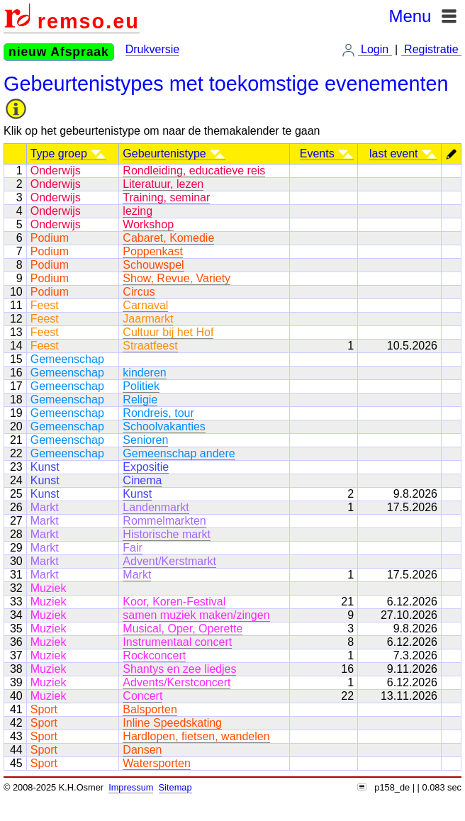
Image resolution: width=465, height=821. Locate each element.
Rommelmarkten (164, 521)
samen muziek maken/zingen (196, 615)
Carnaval (145, 305)
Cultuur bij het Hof (168, 332)
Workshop (148, 224)
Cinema (142, 480)
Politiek (141, 386)
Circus (139, 292)
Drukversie (152, 49)
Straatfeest (150, 346)
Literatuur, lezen (163, 184)
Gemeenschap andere (179, 453)
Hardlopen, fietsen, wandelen (196, 736)
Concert (142, 696)
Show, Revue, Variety (176, 278)
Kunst (137, 494)
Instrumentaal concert (177, 642)
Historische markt (167, 534)
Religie (140, 399)
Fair (132, 548)
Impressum (130, 787)
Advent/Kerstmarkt (169, 561)
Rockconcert (154, 655)
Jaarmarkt (148, 319)
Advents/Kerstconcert (176, 682)
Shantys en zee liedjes (179, 669)
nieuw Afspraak (59, 52)
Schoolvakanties (164, 426)
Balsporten (150, 709)
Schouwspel (153, 265)
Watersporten (156, 763)
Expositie (146, 467)
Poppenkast (153, 251)
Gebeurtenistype (174, 153)
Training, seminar (166, 197)
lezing (137, 211)
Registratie (431, 49)
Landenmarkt (156, 507)
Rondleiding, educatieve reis (194, 170)
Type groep (68, 153)
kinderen (144, 373)
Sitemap (175, 787)
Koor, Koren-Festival (174, 602)
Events (327, 153)
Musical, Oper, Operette (182, 628)
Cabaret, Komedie (168, 238)
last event (403, 153)
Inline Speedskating (172, 723)
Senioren (145, 440)
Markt (137, 575)
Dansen (142, 750)
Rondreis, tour (158, 413)
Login (375, 49)
